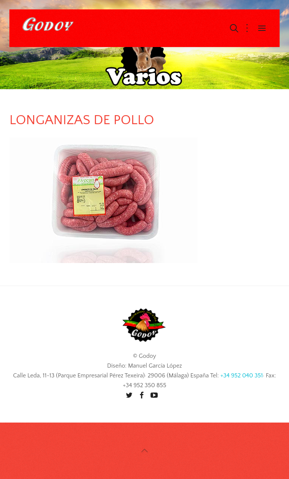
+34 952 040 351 (241, 375)
